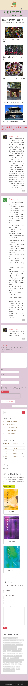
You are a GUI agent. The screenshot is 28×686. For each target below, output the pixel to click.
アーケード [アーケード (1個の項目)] (17, 644)
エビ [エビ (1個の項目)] (21, 644)
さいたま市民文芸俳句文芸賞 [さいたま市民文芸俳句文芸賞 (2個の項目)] (17, 640)
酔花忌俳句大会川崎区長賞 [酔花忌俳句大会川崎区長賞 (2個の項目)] (9, 671)
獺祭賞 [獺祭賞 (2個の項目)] (12, 664)
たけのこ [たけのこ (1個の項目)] (11, 642)
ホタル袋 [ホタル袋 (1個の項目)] (20, 649)
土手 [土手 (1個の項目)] (5, 657)
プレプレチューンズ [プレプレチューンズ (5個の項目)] (8, 649)
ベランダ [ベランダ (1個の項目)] (15, 649)
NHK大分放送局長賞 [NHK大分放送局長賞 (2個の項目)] (14, 638)
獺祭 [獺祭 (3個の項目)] (9, 664)
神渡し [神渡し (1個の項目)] (19, 664)
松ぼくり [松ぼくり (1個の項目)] (6, 662)
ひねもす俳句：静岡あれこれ (10, 427)
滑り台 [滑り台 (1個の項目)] (15, 662)
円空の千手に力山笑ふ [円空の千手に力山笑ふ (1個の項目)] (16, 651)
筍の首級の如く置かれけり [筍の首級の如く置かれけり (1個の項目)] (9, 666)
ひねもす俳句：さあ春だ (9, 433)
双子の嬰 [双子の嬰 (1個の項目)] (6, 655)
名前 (3, 369)
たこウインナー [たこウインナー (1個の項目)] (18, 642)
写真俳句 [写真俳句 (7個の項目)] (9, 653)
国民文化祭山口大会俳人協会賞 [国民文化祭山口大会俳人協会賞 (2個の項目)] (15, 655)
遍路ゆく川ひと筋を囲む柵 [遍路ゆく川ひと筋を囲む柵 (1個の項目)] (9, 668)
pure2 (14, 22)
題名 (14, 602)
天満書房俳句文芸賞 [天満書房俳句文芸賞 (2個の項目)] (14, 657)
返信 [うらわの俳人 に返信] (23, 190)
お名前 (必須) (14, 591)
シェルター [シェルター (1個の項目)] (6, 647)
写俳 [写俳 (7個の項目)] (5, 653)
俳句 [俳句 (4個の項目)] (5, 651)
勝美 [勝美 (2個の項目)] (17, 653)
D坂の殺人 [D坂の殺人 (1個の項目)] (6, 638)
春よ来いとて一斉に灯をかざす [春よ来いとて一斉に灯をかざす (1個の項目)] (17, 660)
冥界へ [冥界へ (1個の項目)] (13, 653)
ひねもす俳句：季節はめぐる (10, 421)
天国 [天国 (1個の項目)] (8, 657)
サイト (2, 380)
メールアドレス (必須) (14, 596)
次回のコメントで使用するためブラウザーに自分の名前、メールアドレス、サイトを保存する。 (13, 388)
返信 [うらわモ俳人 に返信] (23, 338)
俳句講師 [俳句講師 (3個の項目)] (9, 651)
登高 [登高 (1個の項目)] (16, 664)
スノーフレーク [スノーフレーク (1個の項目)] (13, 647)
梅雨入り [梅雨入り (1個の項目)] (10, 662)
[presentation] (10, 396)
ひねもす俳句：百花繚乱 (9, 424)
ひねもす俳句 (21, 22)
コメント (4, 351)
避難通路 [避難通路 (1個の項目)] (18, 668)
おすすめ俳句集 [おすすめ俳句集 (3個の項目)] (7, 640)
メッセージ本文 (14, 606)
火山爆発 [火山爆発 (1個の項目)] (19, 662)
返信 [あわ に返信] (23, 320)
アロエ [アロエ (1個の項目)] (12, 644)
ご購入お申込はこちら (9, 486)
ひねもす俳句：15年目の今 (9, 430)
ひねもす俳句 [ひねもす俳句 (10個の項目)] (6, 644)
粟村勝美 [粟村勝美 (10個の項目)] (18, 666)
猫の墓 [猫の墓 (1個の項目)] (5, 664)
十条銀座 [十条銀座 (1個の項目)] (21, 653)
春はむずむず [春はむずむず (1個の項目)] (6, 660)
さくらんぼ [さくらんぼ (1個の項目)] (6, 642)
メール (3, 374)
